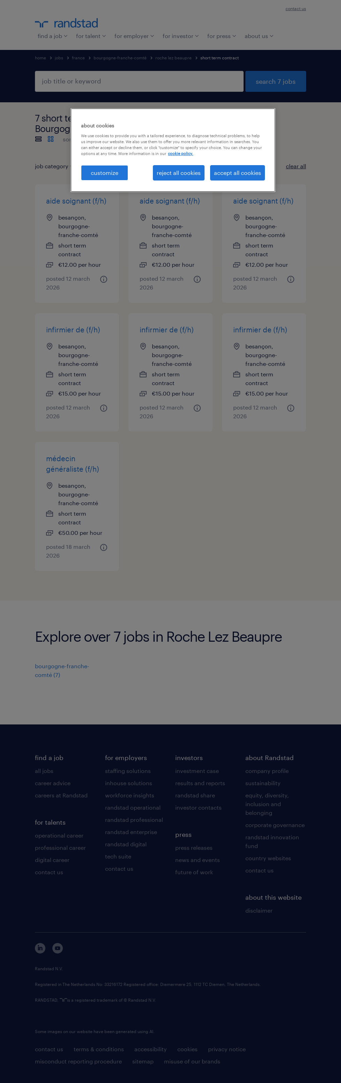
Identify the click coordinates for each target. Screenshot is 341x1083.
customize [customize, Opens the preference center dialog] (104, 172)
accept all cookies (237, 172)
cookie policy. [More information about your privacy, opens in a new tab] (180, 153)
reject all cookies (179, 172)
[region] (173, 150)
